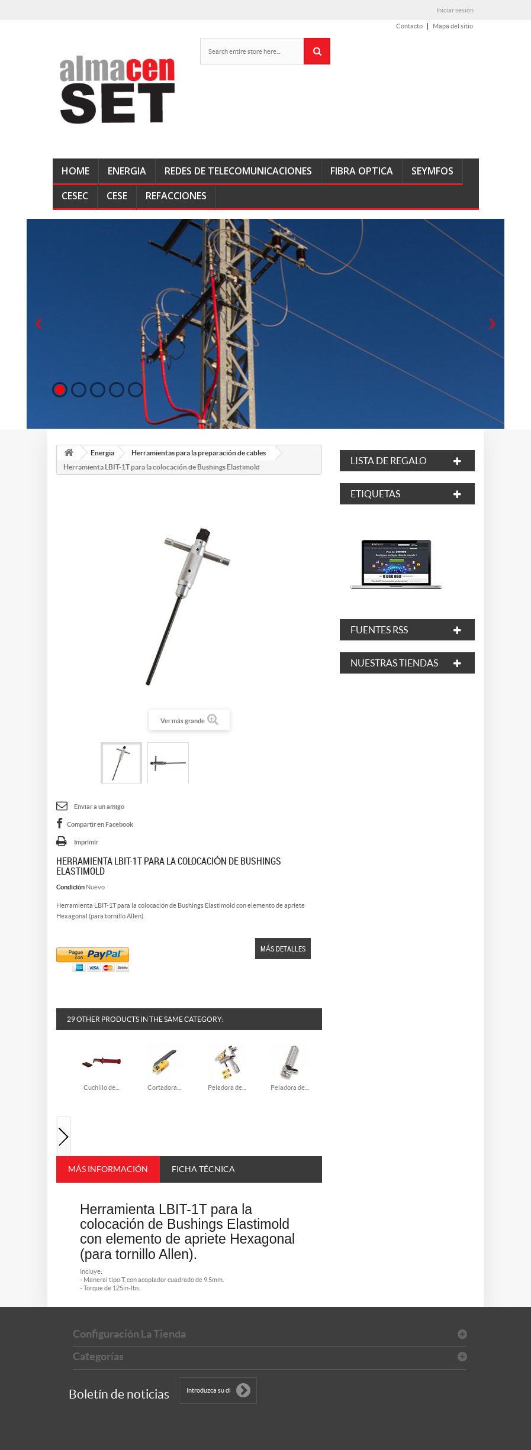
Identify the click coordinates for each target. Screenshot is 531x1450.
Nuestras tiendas (394, 663)
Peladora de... (227, 1087)
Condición (70, 887)
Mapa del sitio (453, 26)
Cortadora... (164, 1087)
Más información (108, 1169)
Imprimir (86, 842)
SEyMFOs (432, 170)
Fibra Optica (361, 170)
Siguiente (64, 1137)
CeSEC (75, 195)
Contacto (409, 26)
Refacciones (176, 195)
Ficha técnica (203, 1169)
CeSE (117, 195)
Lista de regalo (388, 460)
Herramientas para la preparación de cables (198, 453)
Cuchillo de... (101, 1087)
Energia (127, 170)
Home (75, 170)
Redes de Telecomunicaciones (238, 170)
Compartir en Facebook (100, 824)
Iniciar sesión (455, 10)
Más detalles (282, 948)
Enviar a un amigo (99, 806)
